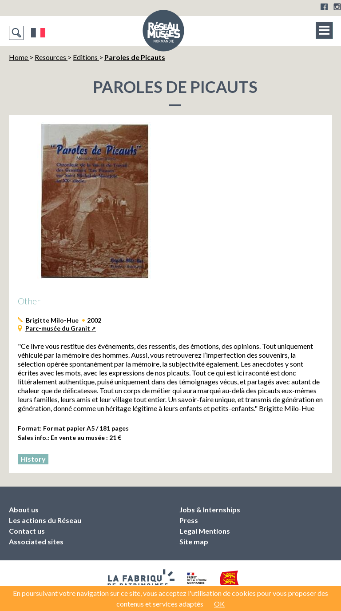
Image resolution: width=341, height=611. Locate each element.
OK (219, 603)
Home (19, 57)
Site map (193, 541)
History (33, 459)
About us (24, 509)
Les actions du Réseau (45, 520)
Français (38, 33)
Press (188, 520)
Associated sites (36, 541)
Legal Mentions (204, 531)
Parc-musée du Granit (57, 328)
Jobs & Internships (209, 509)
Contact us (27, 531)
